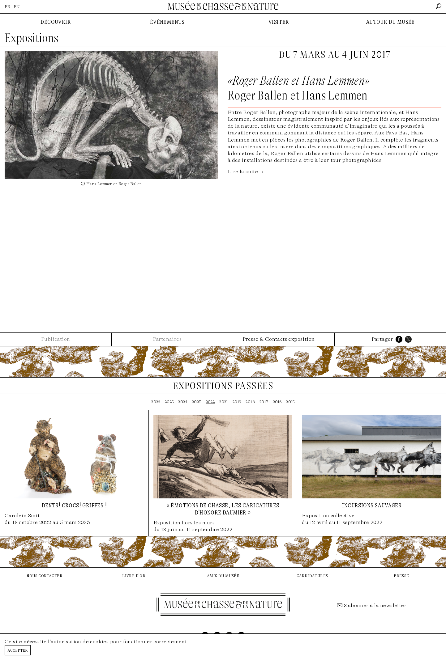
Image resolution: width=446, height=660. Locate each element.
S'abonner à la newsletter (375, 605)
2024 (182, 402)
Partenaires (167, 339)
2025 (169, 402)
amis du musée (223, 575)
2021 (223, 402)
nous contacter (44, 575)
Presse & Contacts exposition (278, 339)
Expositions (31, 38)
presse (401, 575)
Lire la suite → (245, 172)
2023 (196, 402)
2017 (263, 402)
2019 (237, 402)
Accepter (17, 650)
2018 (250, 402)
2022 (210, 402)
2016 (277, 402)
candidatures (312, 575)
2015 (290, 402)
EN (17, 6)
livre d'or (133, 575)
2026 (155, 402)
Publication (55, 339)
